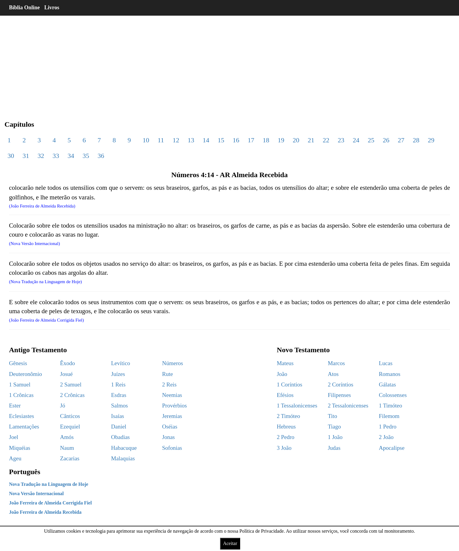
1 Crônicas (21, 395)
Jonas (168, 437)
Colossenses (393, 395)
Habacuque (124, 448)
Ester (15, 405)
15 (221, 140)
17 (251, 140)
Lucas (385, 363)
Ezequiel (70, 426)
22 (326, 140)
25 (371, 140)
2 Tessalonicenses (348, 405)
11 (161, 140)
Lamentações (24, 426)
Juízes (118, 374)
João (282, 374)
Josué (66, 374)
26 (386, 140)
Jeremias (172, 416)
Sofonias (172, 448)
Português (24, 472)
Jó (62, 405)
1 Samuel (19, 384)
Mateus (285, 363)
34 (71, 155)
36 (101, 155)
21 (311, 140)
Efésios (285, 395)
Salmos (119, 405)
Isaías (117, 416)
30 (11, 155)
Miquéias (19, 448)
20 (296, 140)
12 (176, 140)
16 (236, 140)
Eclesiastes (21, 416)
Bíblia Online (24, 8)
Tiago (334, 426)
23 (341, 140)
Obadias (120, 437)
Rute (167, 374)
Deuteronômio (25, 374)
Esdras (118, 395)
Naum (67, 448)
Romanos (389, 374)
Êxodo (67, 363)
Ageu (15, 458)
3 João (284, 448)
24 (356, 140)
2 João (386, 437)
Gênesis (18, 363)
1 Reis (118, 384)
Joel (13, 437)
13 (191, 140)
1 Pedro (388, 426)
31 (26, 155)
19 (281, 140)
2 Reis (169, 384)
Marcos (336, 363)
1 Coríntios (289, 384)
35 (86, 155)
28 (416, 140)
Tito (332, 416)
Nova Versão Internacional (36, 493)
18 (266, 140)
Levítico (120, 363)
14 (206, 140)
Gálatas (387, 384)
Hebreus (286, 426)
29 (431, 140)
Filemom (389, 416)
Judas (334, 448)
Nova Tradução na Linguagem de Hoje (48, 484)
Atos (333, 374)
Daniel (118, 426)
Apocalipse (391, 448)
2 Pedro (285, 437)
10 (146, 140)
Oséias (169, 426)
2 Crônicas (72, 395)
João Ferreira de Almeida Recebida (45, 512)
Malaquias (123, 458)
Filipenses (339, 395)
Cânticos (70, 416)
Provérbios (174, 405)
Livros (51, 8)
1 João (335, 437)
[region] (229, 63)
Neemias (172, 395)
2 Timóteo (288, 416)
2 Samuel (70, 384)
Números (172, 363)
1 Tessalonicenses (297, 405)
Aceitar (230, 543)
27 (401, 140)
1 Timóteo (390, 405)
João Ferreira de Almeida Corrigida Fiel (50, 502)
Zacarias (69, 458)
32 (41, 155)
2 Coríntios (340, 384)
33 (56, 155)
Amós (67, 437)
